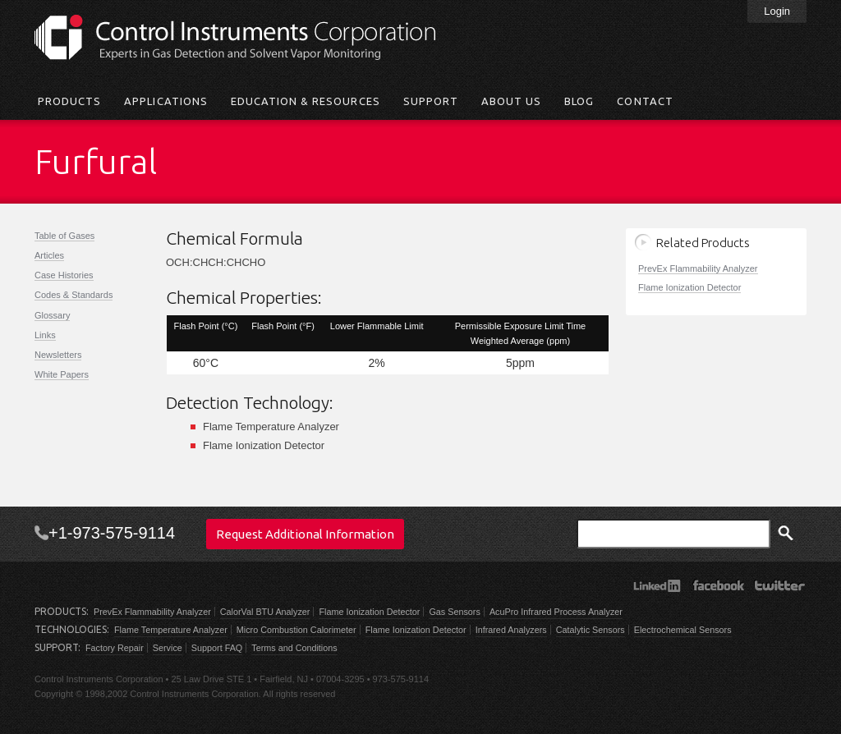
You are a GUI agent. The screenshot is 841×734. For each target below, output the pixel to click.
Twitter (780, 585)
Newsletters (57, 355)
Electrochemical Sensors (683, 630)
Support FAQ (216, 648)
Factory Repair (114, 648)
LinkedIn (656, 585)
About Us (511, 101)
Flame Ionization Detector (689, 287)
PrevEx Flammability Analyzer (698, 268)
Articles (49, 255)
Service (167, 648)
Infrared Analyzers (511, 630)
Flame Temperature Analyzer (170, 630)
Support (430, 101)
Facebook (718, 585)
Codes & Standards (73, 295)
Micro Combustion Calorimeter (296, 630)
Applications (165, 101)
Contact (645, 101)
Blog (579, 101)
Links (45, 335)
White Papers (61, 374)
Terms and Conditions (294, 648)
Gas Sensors (454, 612)
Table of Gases (64, 236)
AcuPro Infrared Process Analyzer (556, 612)
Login (777, 11)
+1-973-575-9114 (111, 532)
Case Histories (64, 275)
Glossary (52, 315)
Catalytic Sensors (590, 630)
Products (69, 101)
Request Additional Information (305, 534)
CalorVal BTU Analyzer (265, 612)
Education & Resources (305, 101)
